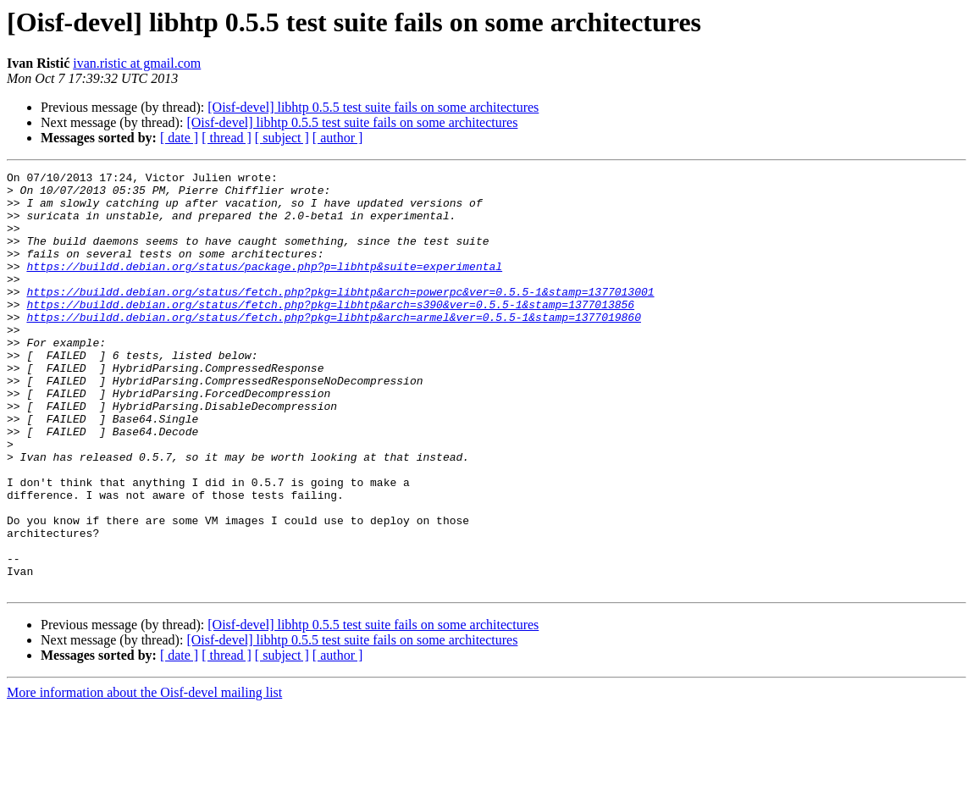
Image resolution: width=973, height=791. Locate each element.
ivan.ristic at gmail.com (137, 63)
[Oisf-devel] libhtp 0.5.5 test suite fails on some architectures (373, 107)
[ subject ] (282, 137)
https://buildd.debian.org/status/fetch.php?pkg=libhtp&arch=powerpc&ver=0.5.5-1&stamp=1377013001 (340, 316)
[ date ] (179, 137)
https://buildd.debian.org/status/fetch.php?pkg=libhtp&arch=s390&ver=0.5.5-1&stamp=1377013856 (330, 332)
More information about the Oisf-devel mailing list (144, 776)
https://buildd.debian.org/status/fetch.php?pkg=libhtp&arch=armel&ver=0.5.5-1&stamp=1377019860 (333, 347)
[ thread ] (227, 137)
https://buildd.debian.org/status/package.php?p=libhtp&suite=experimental (264, 286)
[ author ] (337, 137)
